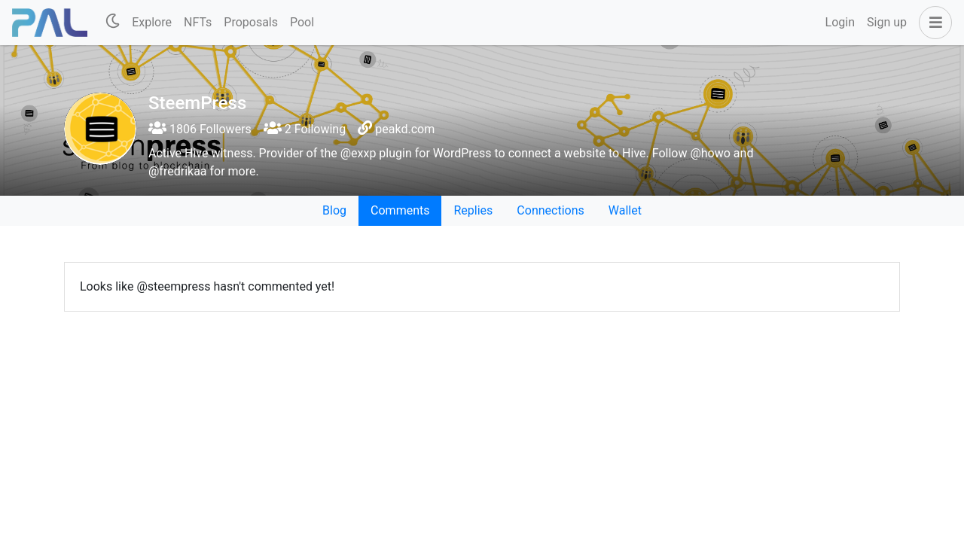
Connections (550, 210)
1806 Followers (200, 129)
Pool (302, 22)
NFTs (198, 22)
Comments (400, 210)
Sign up (887, 22)
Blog (334, 210)
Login (840, 22)
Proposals (251, 22)
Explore (152, 22)
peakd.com (405, 129)
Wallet (625, 210)
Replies (473, 210)
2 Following (305, 129)
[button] (932, 22)
